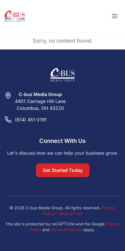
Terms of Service (66, 229)
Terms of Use (70, 213)
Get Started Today (63, 170)
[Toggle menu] (114, 16)
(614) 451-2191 (31, 119)
